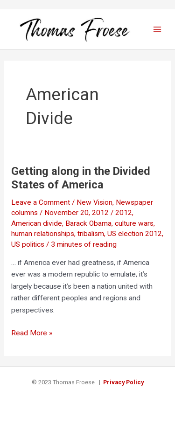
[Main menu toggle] (157, 29)
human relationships (42, 233)
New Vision (94, 202)
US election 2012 (134, 233)
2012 (123, 212)
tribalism (90, 233)
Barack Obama (88, 223)
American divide (36, 223)
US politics (27, 244)
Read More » (31, 333)
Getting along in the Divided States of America (80, 178)
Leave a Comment (40, 202)
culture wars (134, 223)
